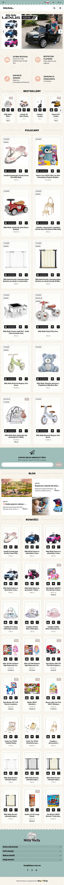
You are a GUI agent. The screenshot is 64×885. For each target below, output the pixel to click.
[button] (59, 2)
